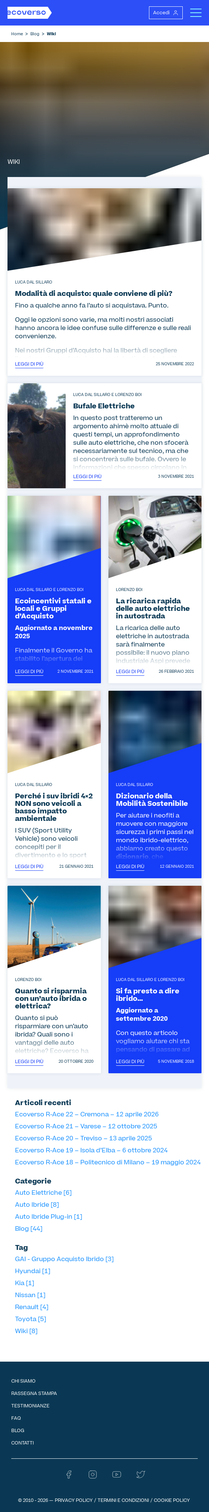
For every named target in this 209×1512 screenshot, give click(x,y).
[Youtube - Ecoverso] (116, 1477)
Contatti (22, 1443)
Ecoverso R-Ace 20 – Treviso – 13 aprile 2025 (83, 1138)
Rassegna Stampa (34, 1393)
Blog (34, 34)
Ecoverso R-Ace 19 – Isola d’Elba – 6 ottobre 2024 (91, 1150)
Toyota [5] (30, 1319)
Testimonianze (30, 1405)
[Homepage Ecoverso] (30, 13)
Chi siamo (23, 1381)
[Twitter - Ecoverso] (140, 1477)
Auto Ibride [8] (37, 1204)
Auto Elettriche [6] (43, 1192)
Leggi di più (29, 364)
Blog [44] (28, 1228)
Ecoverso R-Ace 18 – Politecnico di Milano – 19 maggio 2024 (108, 1162)
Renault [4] (31, 1307)
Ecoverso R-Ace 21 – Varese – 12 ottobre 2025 (86, 1126)
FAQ (16, 1418)
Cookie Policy (172, 1500)
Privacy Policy (74, 1500)
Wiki (51, 34)
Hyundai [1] (32, 1271)
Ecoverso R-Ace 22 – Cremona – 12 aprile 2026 (87, 1114)
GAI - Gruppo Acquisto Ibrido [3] (64, 1259)
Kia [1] (24, 1283)
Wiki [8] (26, 1331)
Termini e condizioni (123, 1500)
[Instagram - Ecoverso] (92, 1477)
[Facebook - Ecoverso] (68, 1477)
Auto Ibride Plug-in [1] (48, 1216)
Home (17, 34)
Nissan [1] (30, 1295)
